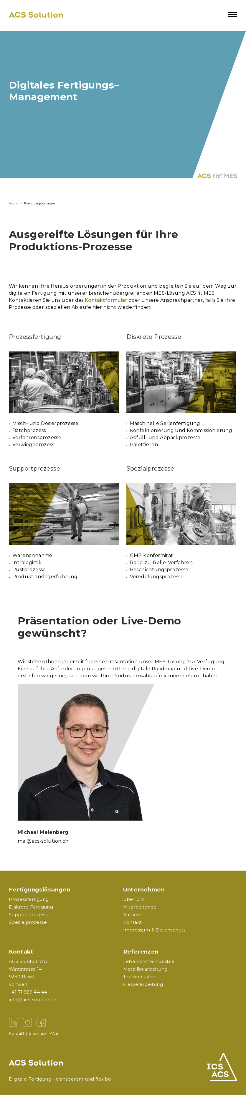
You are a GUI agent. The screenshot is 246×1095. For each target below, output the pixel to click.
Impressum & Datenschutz (154, 930)
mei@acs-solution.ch (43, 841)
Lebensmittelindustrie (149, 961)
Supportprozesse (29, 914)
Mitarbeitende (140, 907)
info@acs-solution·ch (33, 999)
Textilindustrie (139, 976)
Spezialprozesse (28, 922)
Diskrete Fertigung (31, 907)
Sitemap (39, 1033)
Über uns (134, 899)
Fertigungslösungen (39, 889)
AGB (54, 1033)
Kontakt (21, 951)
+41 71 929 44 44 (28, 992)
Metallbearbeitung (145, 969)
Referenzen (141, 951)
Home (14, 203)
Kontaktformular (106, 300)
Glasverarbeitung (143, 984)
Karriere (132, 914)
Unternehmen (144, 889)
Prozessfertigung (29, 899)
